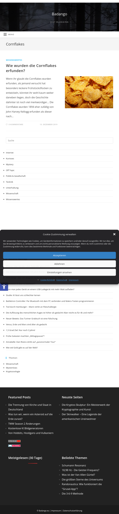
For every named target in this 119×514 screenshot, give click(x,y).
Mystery (9, 164)
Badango (59, 13)
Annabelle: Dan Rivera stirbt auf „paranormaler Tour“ (30, 342)
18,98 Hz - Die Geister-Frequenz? (80, 470)
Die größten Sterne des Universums (82, 479)
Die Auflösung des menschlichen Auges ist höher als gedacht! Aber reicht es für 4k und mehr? (49, 312)
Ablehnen (59, 263)
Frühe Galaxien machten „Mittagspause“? (25, 336)
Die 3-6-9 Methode (72, 493)
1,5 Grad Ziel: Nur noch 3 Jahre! (20, 330)
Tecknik (9, 181)
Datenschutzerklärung (72, 510)
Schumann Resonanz (74, 465)
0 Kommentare (16, 124)
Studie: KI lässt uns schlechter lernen (23, 295)
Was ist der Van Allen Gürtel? (78, 474)
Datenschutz (61, 279)
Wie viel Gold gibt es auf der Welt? (21, 347)
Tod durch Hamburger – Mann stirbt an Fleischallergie (31, 306)
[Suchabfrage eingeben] (59, 140)
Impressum (74, 279)
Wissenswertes (14, 60)
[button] (4, 287)
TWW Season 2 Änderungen (24, 423)
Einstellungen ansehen (59, 272)
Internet (9, 152)
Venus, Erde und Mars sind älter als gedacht (26, 324)
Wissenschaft (12, 193)
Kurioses (10, 158)
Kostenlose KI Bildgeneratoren (25, 428)
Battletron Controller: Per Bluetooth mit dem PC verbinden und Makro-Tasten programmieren (50, 301)
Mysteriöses (11, 367)
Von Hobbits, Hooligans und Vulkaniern (30, 433)
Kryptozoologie (13, 371)
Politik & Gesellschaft (16, 176)
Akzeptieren (59, 255)
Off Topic (10, 170)
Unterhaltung (12, 187)
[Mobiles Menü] (9, 34)
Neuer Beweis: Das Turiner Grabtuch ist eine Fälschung (31, 318)
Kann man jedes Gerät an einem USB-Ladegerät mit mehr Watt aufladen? (40, 289)
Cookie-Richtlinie (47, 279)
